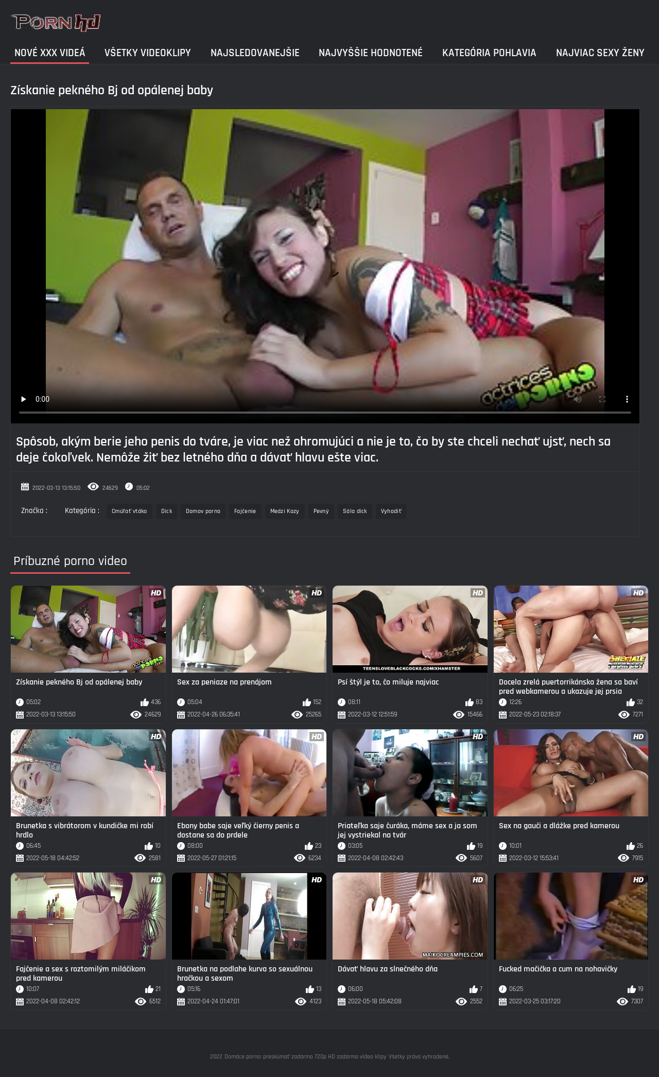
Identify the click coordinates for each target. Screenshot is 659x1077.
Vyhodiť (391, 511)
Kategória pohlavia (489, 53)
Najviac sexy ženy (600, 53)
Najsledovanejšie (255, 53)
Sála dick (355, 511)
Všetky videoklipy (148, 53)
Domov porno (203, 511)
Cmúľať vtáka (129, 511)
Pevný (322, 511)
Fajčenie (245, 511)
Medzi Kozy (285, 511)
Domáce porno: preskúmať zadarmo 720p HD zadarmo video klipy (305, 1057)
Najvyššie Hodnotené (371, 53)
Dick (166, 511)
